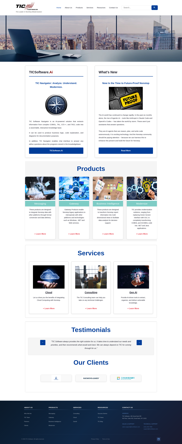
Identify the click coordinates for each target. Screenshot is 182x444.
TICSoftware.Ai (56, 151)
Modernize (52, 425)
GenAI (75, 421)
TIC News (101, 417)
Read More (126, 151)
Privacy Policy (95, 439)
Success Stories (102, 413)
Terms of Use (106, 439)
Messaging (52, 413)
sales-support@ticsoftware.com (131, 427)
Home (58, 8)
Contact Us (113, 8)
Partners (26, 421)
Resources (101, 8)
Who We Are (28, 413)
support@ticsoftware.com (151, 429)
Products (79, 8)
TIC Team (27, 417)
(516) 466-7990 (148, 427)
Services (89, 8)
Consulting (76, 413)
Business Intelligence (55, 421)
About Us (68, 8)
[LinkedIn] (159, 439)
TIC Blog (100, 421)
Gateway (51, 417)
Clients (26, 425)
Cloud (75, 417)
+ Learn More (40, 234)
